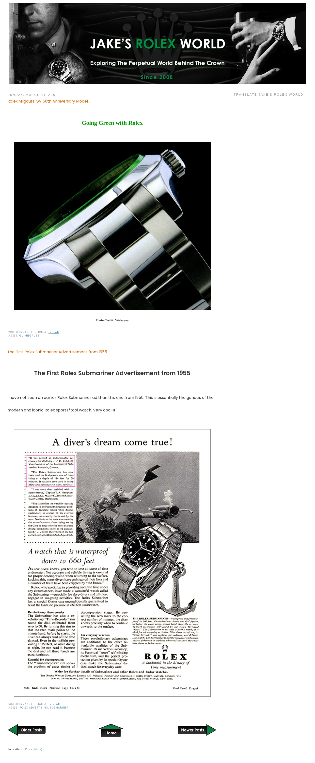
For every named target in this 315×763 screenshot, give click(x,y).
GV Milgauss (29, 335)
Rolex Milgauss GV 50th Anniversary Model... (48, 101)
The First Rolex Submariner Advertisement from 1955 (57, 352)
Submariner (59, 708)
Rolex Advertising (33, 708)
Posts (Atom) (33, 749)
